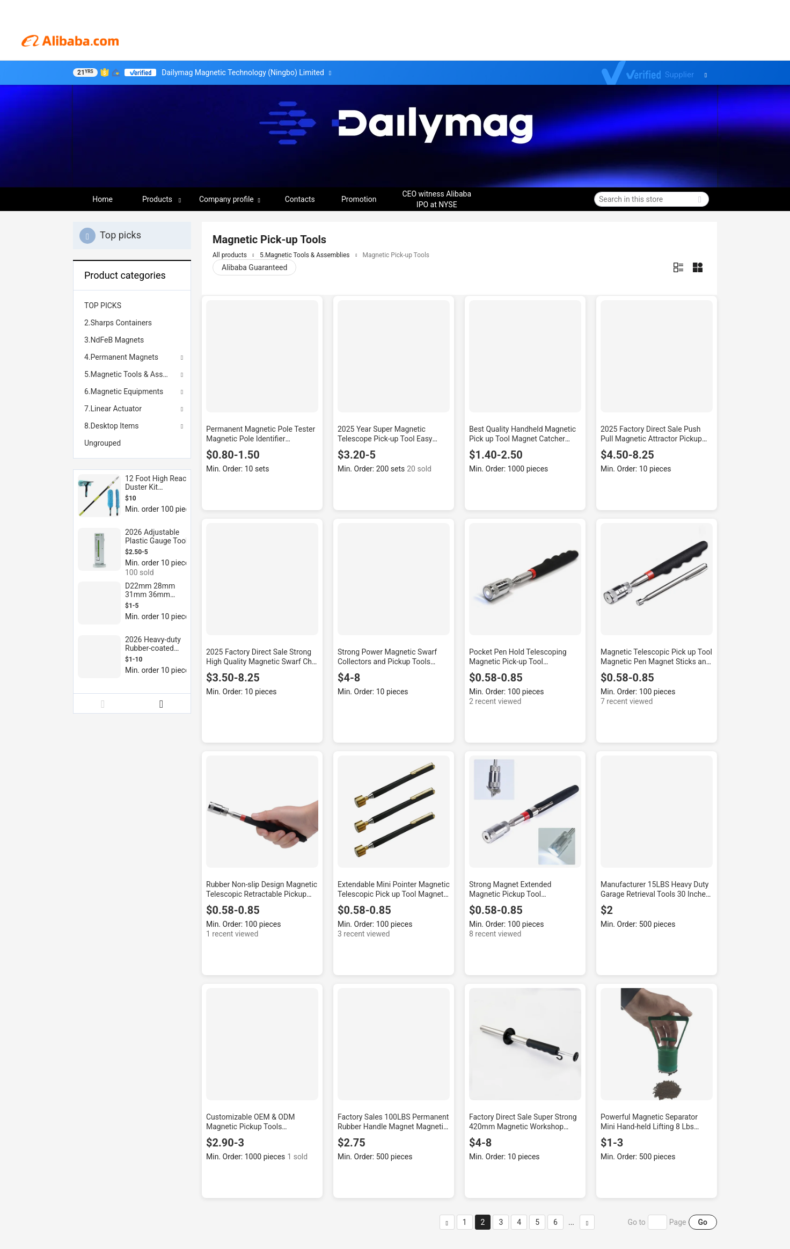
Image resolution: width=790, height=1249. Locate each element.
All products (230, 255)
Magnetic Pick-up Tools (396, 255)
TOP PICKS (102, 305)
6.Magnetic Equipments (123, 391)
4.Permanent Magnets (121, 357)
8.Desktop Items (111, 426)
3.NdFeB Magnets (114, 340)
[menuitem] (132, 305)
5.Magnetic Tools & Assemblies (132, 374)
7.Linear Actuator (113, 408)
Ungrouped (102, 443)
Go (702, 1222)
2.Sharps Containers (118, 322)
